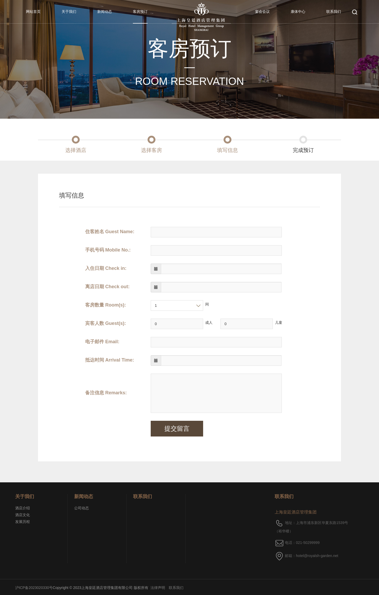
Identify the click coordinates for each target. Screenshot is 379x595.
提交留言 (177, 428)
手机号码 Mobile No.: (108, 250)
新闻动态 (104, 11)
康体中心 (298, 11)
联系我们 (333, 11)
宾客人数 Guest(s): (105, 323)
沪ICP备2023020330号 (34, 588)
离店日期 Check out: (107, 286)
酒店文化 (22, 515)
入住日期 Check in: (106, 268)
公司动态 (81, 508)
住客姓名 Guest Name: (109, 231)
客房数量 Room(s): (105, 305)
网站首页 (33, 11)
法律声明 (157, 588)
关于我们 (69, 11)
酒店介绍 (22, 508)
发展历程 (22, 522)
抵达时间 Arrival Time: (109, 360)
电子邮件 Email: (102, 341)
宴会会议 (262, 11)
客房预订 (140, 11)
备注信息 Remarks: (106, 392)
